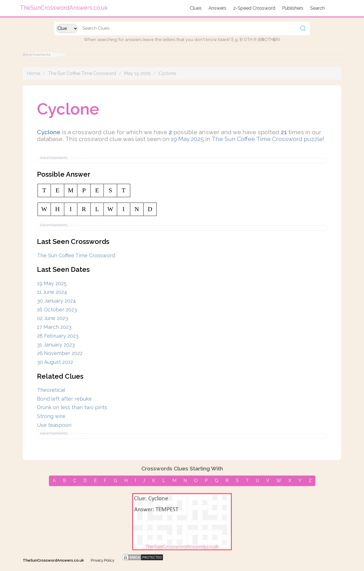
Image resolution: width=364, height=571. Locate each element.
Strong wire (51, 416)
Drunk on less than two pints (72, 407)
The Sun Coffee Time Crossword (82, 73)
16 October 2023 (57, 310)
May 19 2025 (137, 73)
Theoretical (51, 390)
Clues (196, 8)
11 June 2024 (52, 292)
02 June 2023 (52, 318)
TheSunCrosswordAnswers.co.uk (53, 560)
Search (317, 8)
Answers (217, 8)
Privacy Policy (102, 560)
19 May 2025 (187, 138)
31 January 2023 (56, 345)
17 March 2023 (54, 327)
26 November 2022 (59, 353)
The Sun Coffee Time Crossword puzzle (267, 138)
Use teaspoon (54, 425)
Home (33, 73)
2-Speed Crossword (254, 8)
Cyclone (167, 73)
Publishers (292, 8)
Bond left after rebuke (64, 399)
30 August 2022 (55, 362)
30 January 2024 (56, 301)
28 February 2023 (57, 336)
